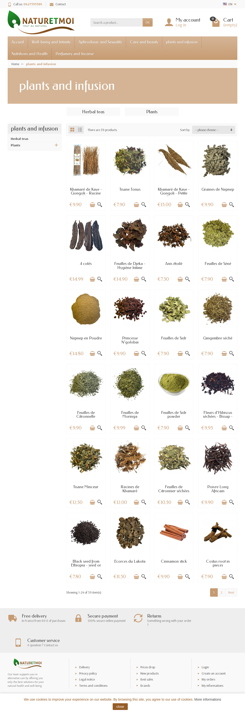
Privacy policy (88, 654)
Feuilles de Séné (218, 263)
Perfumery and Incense (75, 53)
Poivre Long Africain (217, 489)
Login (205, 648)
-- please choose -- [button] (206, 130)
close (120, 707)
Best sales (146, 660)
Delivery (84, 648)
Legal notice (87, 660)
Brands (145, 666)
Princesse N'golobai (130, 340)
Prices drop (147, 648)
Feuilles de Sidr (173, 338)
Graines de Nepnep (217, 189)
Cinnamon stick (174, 561)
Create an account (214, 654)
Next (231, 592)
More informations (207, 699)
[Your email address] (112, 685)
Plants (15, 145)
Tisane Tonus (129, 189)
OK (147, 22)
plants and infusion (182, 42)
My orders (208, 660)
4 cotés (86, 263)
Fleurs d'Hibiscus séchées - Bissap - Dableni (218, 416)
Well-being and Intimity (51, 42)
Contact (58, 4)
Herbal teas (19, 139)
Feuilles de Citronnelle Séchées (85, 416)
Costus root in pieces (218, 563)
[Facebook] (224, 692)
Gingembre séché (217, 338)
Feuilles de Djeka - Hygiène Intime (129, 265)
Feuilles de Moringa (130, 414)
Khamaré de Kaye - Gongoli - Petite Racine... (174, 193)
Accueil (17, 42)
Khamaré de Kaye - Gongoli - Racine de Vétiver (86, 193)
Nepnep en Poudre (86, 338)
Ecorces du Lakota (129, 561)
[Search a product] (116, 22)
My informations (212, 666)
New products (149, 654)
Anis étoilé (173, 263)
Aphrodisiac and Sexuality (100, 42)
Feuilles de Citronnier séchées (173, 489)
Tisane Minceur (85, 487)
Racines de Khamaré (130, 489)
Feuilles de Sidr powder (173, 414)
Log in (181, 25)
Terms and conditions (93, 666)
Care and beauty (144, 42)
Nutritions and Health (29, 53)
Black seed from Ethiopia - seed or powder (86, 565)
